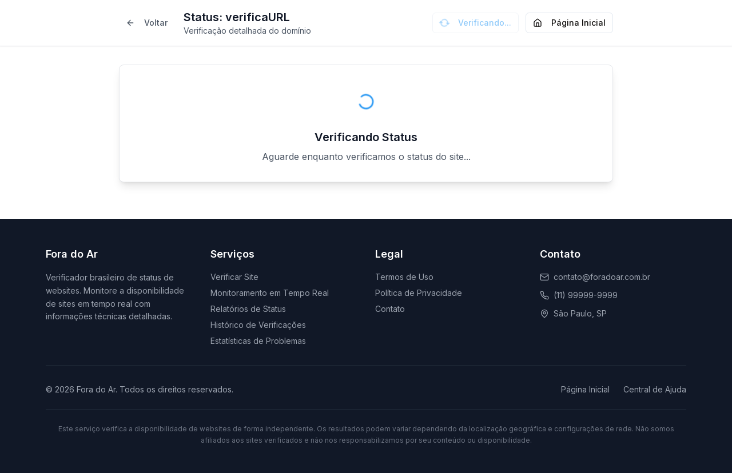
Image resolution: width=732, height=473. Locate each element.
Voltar (147, 22)
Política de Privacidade (418, 293)
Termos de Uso (404, 277)
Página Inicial (569, 22)
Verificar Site (234, 277)
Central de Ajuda (654, 389)
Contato (390, 309)
